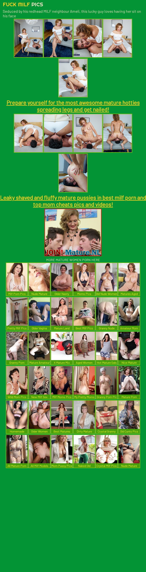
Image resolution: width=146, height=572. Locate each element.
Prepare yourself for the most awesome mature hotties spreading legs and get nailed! (73, 106)
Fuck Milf (23, 4)
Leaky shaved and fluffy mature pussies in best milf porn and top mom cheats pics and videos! (73, 201)
